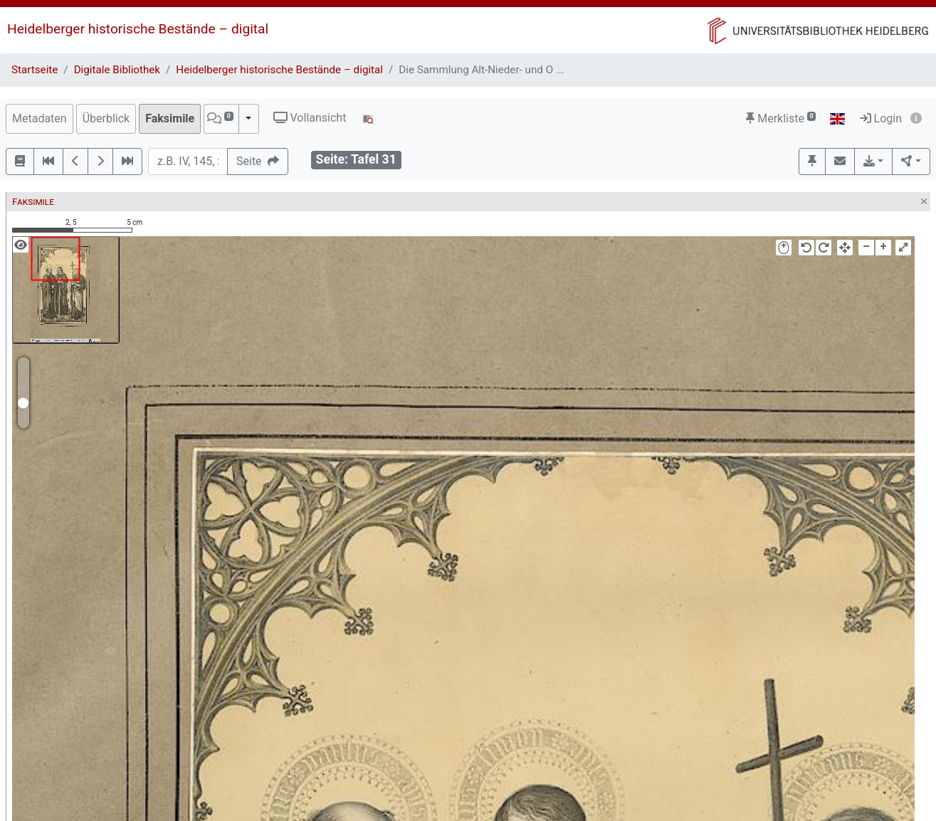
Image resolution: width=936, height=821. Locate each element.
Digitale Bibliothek (117, 69)
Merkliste (781, 118)
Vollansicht (310, 118)
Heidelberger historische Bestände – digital (137, 29)
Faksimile (169, 118)
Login (881, 118)
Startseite (34, 69)
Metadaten (39, 118)
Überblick (106, 118)
